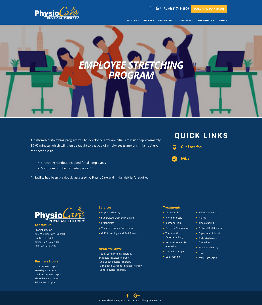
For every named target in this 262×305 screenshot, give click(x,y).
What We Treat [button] (167, 20)
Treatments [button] (187, 20)
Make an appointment (209, 8)
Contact (222, 20)
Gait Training (172, 256)
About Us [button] (133, 20)
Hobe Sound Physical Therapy (115, 253)
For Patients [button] (206, 20)
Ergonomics (107, 222)
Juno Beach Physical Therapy (115, 261)
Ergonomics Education (211, 233)
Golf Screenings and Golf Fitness (119, 233)
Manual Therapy (174, 251)
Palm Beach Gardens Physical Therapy (120, 265)
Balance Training (208, 212)
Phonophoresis (173, 217)
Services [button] (148, 20)
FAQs (185, 158)
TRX (201, 252)
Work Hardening (208, 257)
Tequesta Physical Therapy (114, 257)
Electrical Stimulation (177, 228)
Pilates (202, 217)
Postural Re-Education (211, 228)
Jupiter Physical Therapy (112, 269)
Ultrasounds (172, 212)
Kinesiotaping (206, 222)
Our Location (191, 147)
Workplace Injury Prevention (117, 228)
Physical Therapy (110, 212)
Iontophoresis (173, 222)
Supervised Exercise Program (117, 217)
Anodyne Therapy (208, 247)
